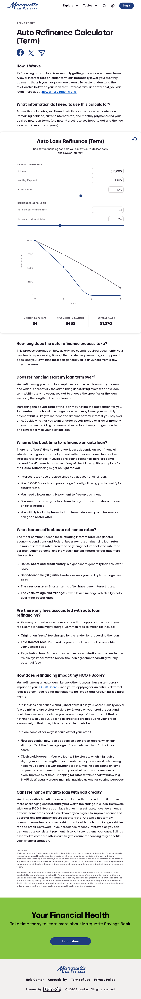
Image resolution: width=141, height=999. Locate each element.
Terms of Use (80, 979)
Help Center (35, 979)
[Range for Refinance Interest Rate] (71, 225)
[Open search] (104, 6)
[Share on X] (31, 53)
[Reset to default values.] (134, 140)
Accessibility (57, 979)
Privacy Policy (104, 979)
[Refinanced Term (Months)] (107, 210)
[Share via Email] (41, 53)
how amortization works (59, 91)
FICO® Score (48, 687)
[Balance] (107, 171)
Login (126, 5)
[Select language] (113, 6)
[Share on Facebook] (20, 52)
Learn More (70, 941)
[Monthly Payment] (107, 180)
